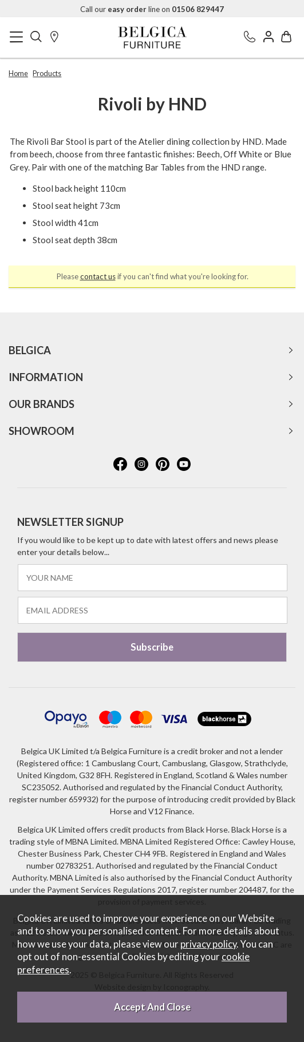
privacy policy (208, 944)
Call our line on (152, 9)
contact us (98, 276)
